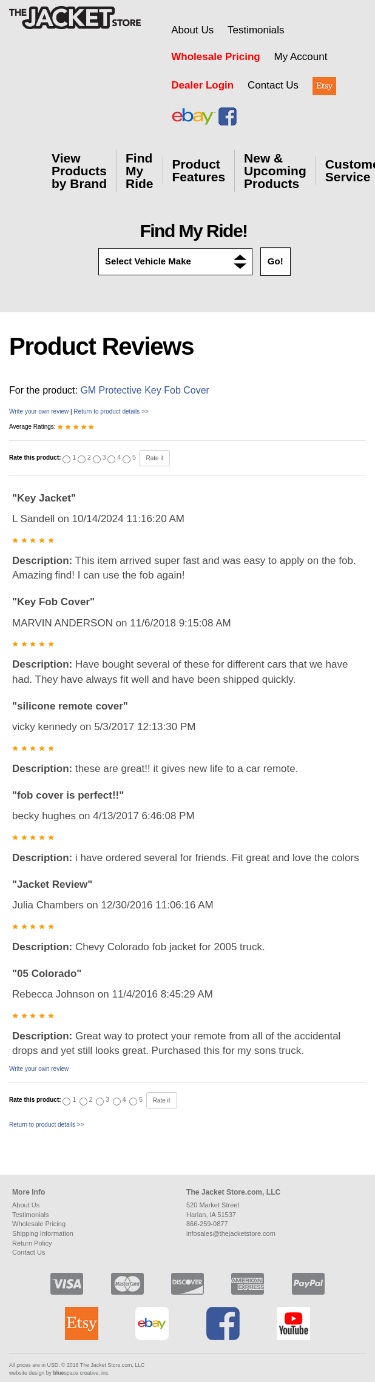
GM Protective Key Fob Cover (144, 390)
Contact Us (273, 85)
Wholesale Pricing (215, 56)
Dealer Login (202, 85)
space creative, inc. (81, 1373)
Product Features (199, 170)
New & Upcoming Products (275, 170)
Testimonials (256, 30)
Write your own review (39, 411)
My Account (300, 56)
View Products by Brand (79, 170)
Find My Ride (140, 170)
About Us (192, 30)
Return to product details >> (110, 411)
